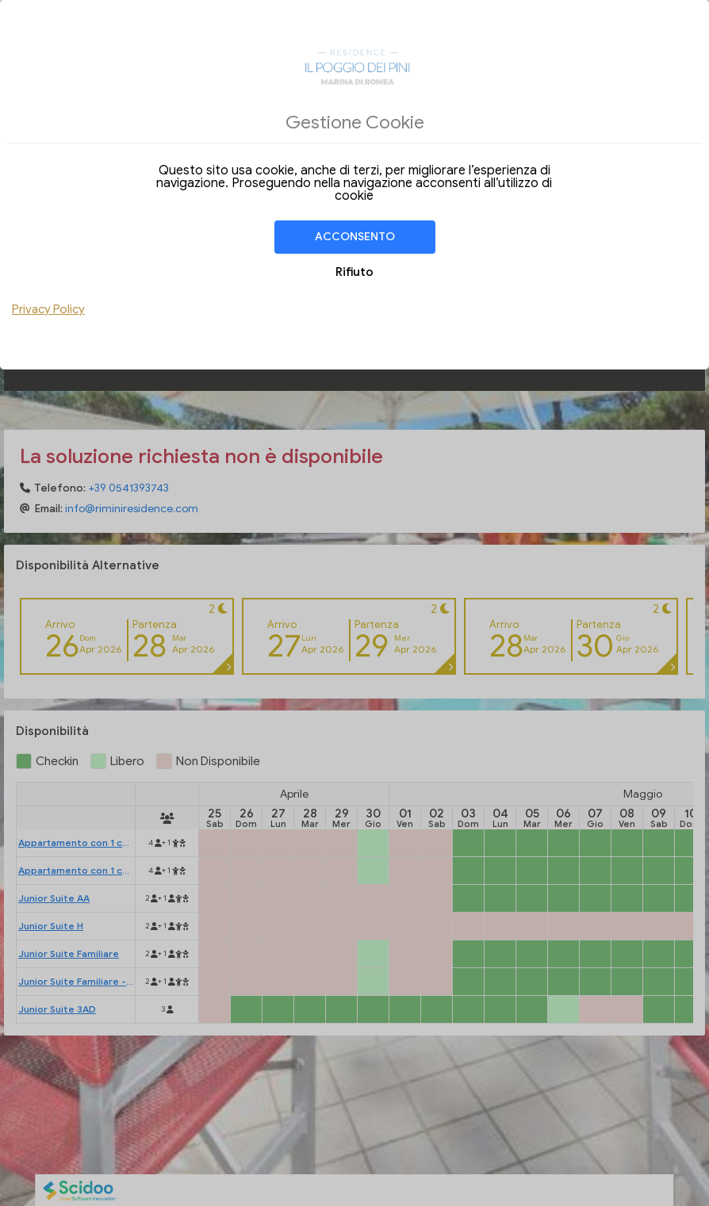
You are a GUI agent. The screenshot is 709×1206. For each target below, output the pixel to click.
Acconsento (355, 236)
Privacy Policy (48, 309)
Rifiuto (354, 272)
